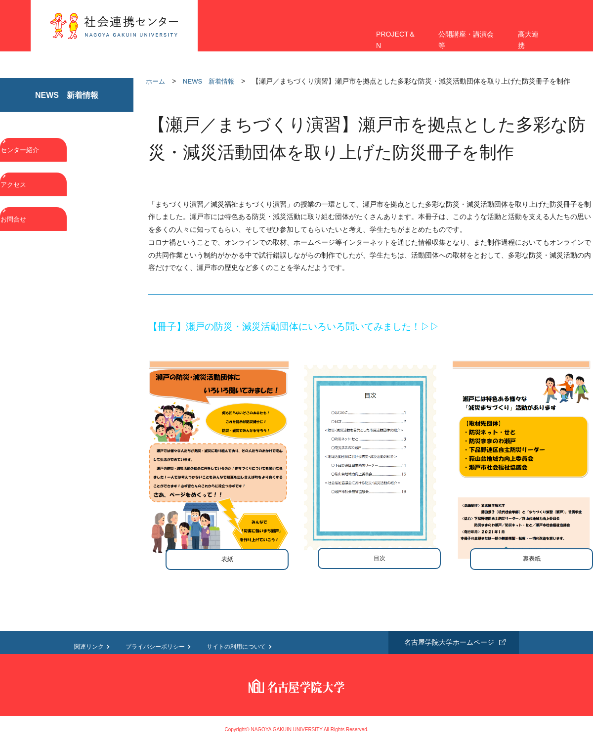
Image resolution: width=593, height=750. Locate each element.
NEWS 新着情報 (208, 81)
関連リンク (89, 646)
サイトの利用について (236, 646)
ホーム (155, 81)
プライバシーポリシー (155, 646)
